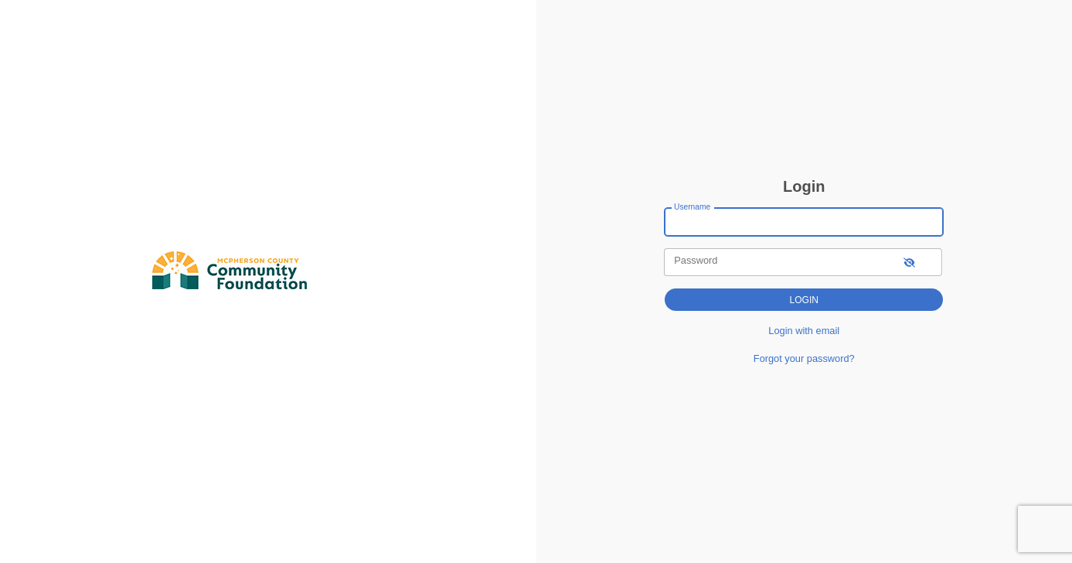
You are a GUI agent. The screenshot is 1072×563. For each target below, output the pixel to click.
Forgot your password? (804, 358)
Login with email (803, 330)
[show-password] (909, 261)
